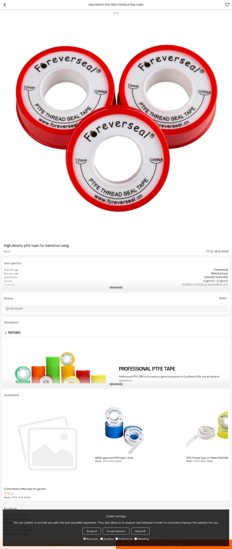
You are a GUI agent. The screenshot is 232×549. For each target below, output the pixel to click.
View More (116, 287)
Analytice (107, 539)
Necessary (90, 539)
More (222, 298)
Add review (16, 308)
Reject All (140, 531)
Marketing (141, 539)
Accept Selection (116, 531)
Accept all (91, 531)
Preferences (124, 539)
